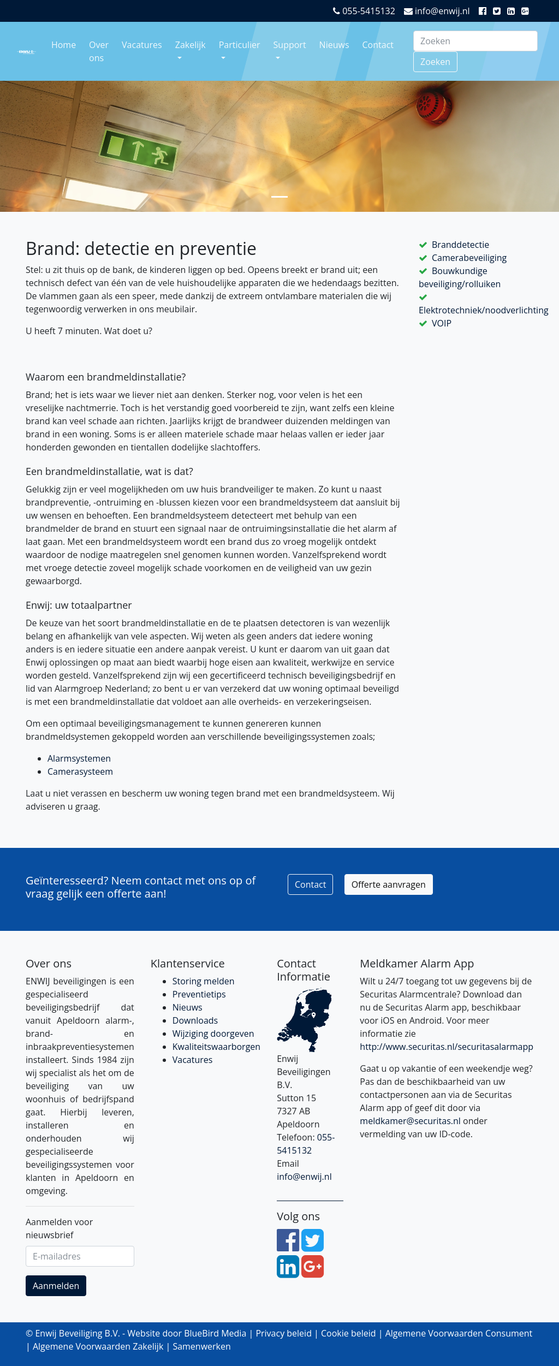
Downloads (195, 1020)
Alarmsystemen (79, 758)
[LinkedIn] (513, 11)
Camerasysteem (80, 771)
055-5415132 (364, 11)
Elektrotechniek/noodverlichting (484, 310)
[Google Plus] (527, 11)
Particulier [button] (239, 45)
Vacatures (142, 45)
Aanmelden (56, 1286)
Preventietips (199, 994)
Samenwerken (201, 1346)
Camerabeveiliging (469, 258)
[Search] (475, 41)
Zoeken (435, 62)
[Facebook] (485, 11)
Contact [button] (310, 884)
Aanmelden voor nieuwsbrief (59, 1228)
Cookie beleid (348, 1333)
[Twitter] (499, 11)
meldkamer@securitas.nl (410, 1121)
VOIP (441, 323)
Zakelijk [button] (190, 45)
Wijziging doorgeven (213, 1034)
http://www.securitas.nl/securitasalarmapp (446, 1047)
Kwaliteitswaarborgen (216, 1047)
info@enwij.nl (437, 11)
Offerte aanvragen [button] (389, 884)
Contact (378, 45)
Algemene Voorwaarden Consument (459, 1333)
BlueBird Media (215, 1333)
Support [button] (289, 45)
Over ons (99, 51)
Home (63, 45)
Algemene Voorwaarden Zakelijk (98, 1346)
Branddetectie (460, 245)
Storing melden (204, 981)
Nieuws (334, 45)
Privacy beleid (283, 1333)
